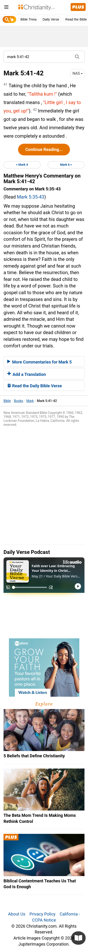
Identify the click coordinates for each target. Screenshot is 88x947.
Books (18, 401)
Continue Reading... (44, 149)
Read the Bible (76, 19)
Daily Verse (50, 19)
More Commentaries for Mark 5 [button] (39, 362)
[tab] (44, 361)
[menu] (6, 7)
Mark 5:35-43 (30, 197)
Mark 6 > (66, 164)
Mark (30, 401)
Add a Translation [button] (26, 374)
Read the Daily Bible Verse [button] (34, 385)
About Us (16, 914)
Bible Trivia (28, 19)
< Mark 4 (22, 164)
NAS (78, 73)
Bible (7, 401)
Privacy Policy (43, 914)
